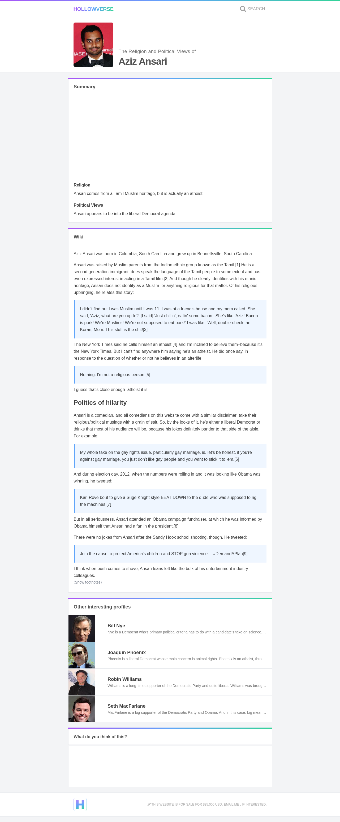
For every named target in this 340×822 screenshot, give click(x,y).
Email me (231, 804)
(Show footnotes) (88, 582)
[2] (166, 278)
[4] (175, 344)
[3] (145, 329)
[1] (237, 265)
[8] (176, 526)
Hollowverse (94, 9)
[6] (236, 459)
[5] (147, 374)
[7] (108, 504)
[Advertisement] (170, 140)
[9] (245, 553)
